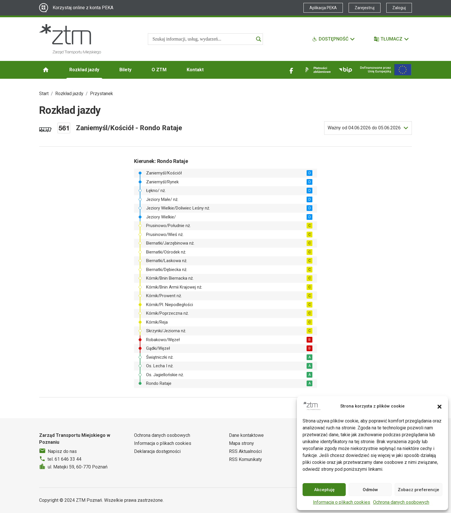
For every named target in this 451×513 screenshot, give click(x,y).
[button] (439, 406)
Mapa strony (241, 443)
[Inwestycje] (385, 69)
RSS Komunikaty (245, 459)
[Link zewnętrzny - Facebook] (291, 70)
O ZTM (159, 69)
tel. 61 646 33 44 (64, 459)
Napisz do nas (62, 451)
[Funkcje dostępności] (334, 39)
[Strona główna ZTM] (70, 39)
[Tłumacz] (391, 39)
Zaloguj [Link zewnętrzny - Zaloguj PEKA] (399, 7)
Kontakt (195, 69)
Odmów (370, 489)
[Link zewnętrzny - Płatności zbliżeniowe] (317, 70)
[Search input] (202, 39)
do (364, 127)
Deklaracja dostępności (157, 451)
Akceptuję (324, 489)
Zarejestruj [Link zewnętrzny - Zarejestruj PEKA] (364, 7)
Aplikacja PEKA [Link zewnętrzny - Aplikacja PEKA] (323, 7)
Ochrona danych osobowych (401, 502)
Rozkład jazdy (84, 69)
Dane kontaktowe (246, 435)
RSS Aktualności (245, 451)
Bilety (125, 69)
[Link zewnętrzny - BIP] (345, 70)
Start (44, 93)
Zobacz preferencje (418, 489)
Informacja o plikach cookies (341, 502)
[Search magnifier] (259, 39)
